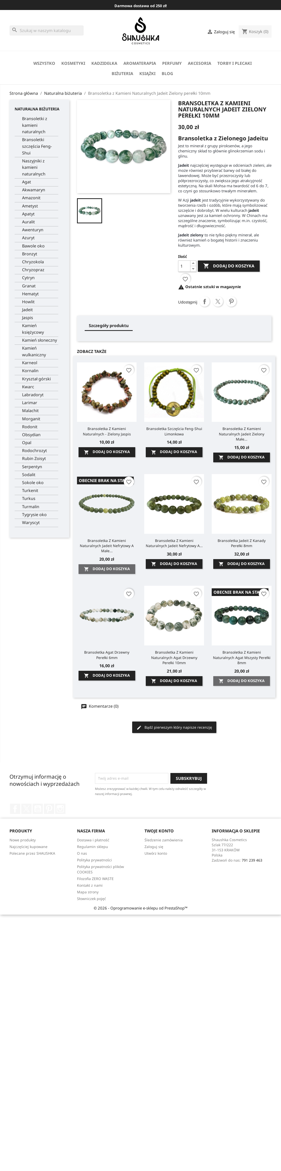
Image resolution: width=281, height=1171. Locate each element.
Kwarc (28, 387)
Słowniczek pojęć (91, 898)
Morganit (31, 419)
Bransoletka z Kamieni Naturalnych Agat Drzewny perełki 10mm (174, 657)
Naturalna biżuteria (37, 108)
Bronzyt (29, 254)
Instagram (60, 809)
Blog (167, 73)
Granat (29, 286)
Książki (147, 73)
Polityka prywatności (94, 860)
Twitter (26, 809)
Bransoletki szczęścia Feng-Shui (37, 146)
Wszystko (44, 63)
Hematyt (30, 294)
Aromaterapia (139, 63)
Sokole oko (33, 482)
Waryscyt (31, 522)
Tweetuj (218, 301)
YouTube (38, 809)
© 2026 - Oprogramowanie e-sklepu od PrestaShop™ (141, 908)
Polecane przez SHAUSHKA (32, 853)
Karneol (29, 362)
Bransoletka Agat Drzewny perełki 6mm (106, 655)
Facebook (15, 809)
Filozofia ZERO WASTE (95, 878)
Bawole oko (33, 246)
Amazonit (31, 198)
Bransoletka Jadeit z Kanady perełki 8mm (242, 543)
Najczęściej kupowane (28, 846)
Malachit (30, 410)
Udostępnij (204, 301)
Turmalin (30, 506)
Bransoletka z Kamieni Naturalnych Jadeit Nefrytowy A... (174, 543)
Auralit (28, 222)
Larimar (29, 402)
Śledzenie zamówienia (163, 840)
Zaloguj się (153, 846)
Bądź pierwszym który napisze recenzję (174, 727)
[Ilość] (184, 266)
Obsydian (31, 434)
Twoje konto (159, 831)
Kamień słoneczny (39, 340)
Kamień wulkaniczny (34, 351)
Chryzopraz (33, 270)
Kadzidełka (104, 63)
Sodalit (28, 474)
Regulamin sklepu (92, 846)
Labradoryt (33, 395)
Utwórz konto (155, 853)
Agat (26, 182)
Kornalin (30, 370)
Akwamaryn (33, 190)
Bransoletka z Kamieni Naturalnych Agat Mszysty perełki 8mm (241, 657)
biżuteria (122, 73)
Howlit (28, 302)
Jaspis (27, 317)
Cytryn (28, 277)
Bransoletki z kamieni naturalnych (34, 125)
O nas (82, 853)
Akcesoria (199, 63)
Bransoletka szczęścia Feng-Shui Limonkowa (174, 431)
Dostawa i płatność (93, 840)
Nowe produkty (22, 840)
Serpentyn (32, 466)
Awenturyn (32, 230)
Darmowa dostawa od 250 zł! (140, 5)
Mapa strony (88, 892)
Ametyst (30, 206)
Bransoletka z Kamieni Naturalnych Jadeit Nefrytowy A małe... (107, 545)
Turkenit (30, 490)
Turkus (28, 498)
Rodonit (29, 427)
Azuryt (28, 238)
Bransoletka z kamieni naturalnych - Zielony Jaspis (107, 431)
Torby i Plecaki (234, 63)
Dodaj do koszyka (228, 266)
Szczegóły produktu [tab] (109, 325)
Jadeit (27, 309)
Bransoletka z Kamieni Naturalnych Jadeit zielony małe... (241, 433)
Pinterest (231, 301)
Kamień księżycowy (33, 329)
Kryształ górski (36, 379)
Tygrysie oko (34, 514)
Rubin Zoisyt (34, 458)
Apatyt (28, 214)
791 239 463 (252, 860)
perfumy (172, 63)
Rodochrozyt (34, 450)
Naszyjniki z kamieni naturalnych (33, 167)
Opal (26, 442)
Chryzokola (33, 262)
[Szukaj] (46, 30)
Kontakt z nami (90, 885)
